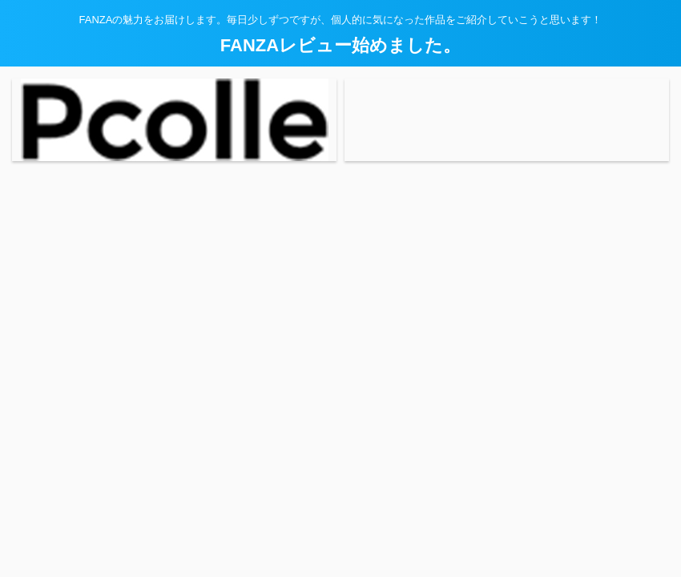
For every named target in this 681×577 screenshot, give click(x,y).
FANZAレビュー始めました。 (340, 45)
